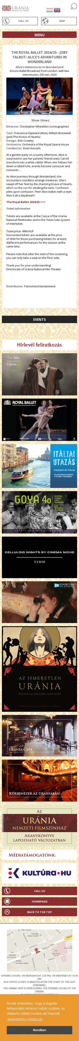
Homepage (39, 901)
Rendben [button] (39, 1030)
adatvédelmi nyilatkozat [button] (24, 1019)
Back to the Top (39, 912)
